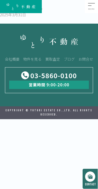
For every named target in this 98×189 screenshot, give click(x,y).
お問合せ (85, 59)
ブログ (69, 59)
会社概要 (12, 59)
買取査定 (52, 59)
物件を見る (32, 59)
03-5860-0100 (53, 75)
